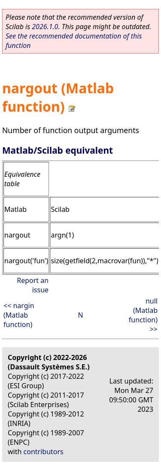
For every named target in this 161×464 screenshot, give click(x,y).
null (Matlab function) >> (143, 315)
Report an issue (33, 285)
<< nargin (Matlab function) (18, 315)
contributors (44, 451)
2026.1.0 (45, 26)
